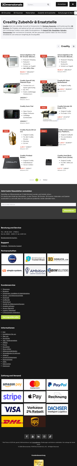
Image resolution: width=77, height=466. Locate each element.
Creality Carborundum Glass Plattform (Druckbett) (65, 131)
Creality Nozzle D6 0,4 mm (28, 131)
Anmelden (62, 4)
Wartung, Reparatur (49, 26)
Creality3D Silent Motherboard (64, 81)
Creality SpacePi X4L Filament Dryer (27, 81)
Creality (5, 26)
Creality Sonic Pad (26, 106)
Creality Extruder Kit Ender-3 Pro (65, 107)
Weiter (45, 180)
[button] (69, 211)
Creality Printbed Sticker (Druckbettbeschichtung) (28, 156)
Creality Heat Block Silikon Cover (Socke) (65, 156)
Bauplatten (56, 30)
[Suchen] (48, 4)
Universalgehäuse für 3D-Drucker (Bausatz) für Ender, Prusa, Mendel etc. (65, 56)
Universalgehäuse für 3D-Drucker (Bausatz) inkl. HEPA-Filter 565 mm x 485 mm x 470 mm (28, 56)
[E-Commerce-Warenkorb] (72, 4)
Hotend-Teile (47, 30)
